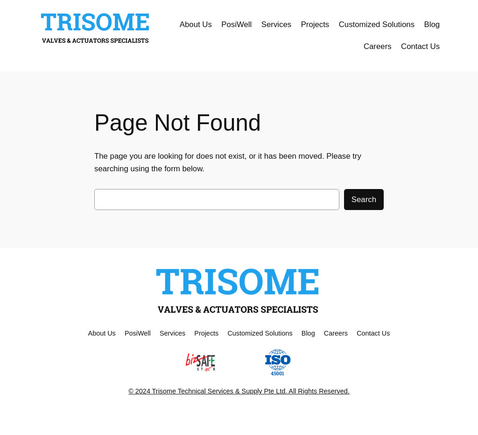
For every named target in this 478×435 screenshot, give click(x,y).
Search (363, 199)
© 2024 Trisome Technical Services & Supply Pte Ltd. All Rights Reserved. (238, 391)
